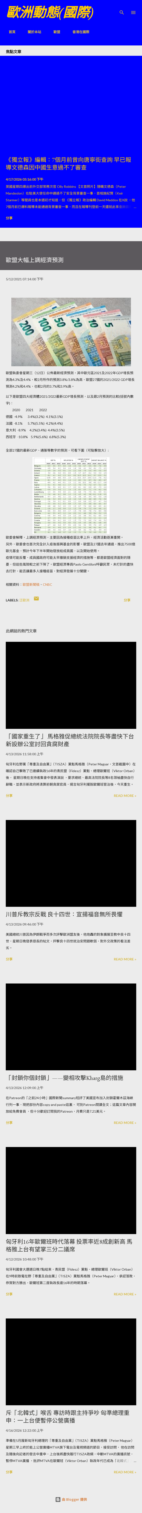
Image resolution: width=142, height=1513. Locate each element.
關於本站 (31, 32)
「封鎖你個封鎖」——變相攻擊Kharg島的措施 (64, 1078)
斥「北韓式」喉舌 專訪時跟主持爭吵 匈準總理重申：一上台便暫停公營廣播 (67, 1416)
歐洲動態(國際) (49, 12)
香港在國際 (78, 32)
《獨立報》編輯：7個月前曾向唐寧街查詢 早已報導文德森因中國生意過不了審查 (68, 163)
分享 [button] (9, 218)
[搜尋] (122, 9)
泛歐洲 (24, 600)
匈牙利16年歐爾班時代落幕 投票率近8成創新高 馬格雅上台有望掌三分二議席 (69, 1245)
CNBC (47, 584)
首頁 (9, 32)
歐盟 (54, 32)
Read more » (125, 796)
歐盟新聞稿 (31, 584)
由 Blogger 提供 (71, 1499)
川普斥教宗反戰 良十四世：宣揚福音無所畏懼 (64, 914)
